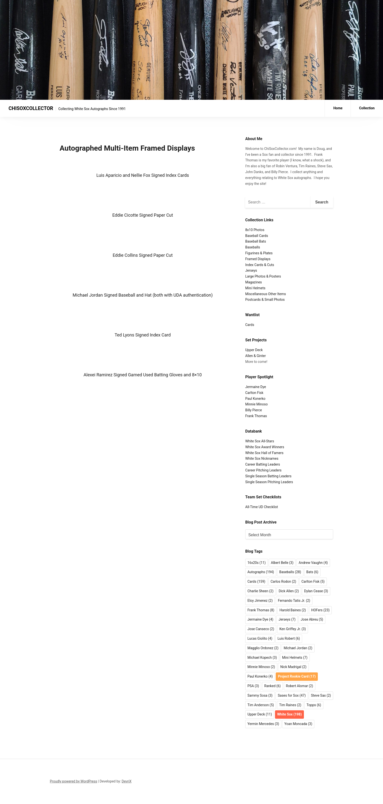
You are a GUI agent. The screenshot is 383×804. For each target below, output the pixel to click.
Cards (249, 325)
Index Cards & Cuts (259, 265)
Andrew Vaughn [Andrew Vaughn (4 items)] (313, 563)
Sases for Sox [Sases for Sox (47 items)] (292, 695)
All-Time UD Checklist (261, 507)
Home (337, 108)
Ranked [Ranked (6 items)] (272, 686)
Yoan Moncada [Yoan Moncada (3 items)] (298, 724)
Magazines (253, 282)
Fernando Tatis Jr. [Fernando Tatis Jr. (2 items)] (294, 601)
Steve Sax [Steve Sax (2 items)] (321, 695)
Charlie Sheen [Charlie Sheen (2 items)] (260, 591)
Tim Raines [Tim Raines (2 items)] (290, 705)
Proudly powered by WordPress (73, 781)
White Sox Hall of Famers (264, 453)
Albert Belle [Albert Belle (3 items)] (282, 563)
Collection (367, 108)
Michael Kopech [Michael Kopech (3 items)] (262, 657)
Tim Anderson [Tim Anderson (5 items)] (260, 705)
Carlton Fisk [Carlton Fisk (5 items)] (313, 581)
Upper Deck (254, 350)
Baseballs (252, 247)
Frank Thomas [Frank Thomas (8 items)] (260, 610)
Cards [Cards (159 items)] (256, 581)
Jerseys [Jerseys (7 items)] (286, 619)
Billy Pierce (253, 410)
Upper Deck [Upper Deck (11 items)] (259, 714)
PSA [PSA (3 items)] (253, 686)
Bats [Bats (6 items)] (312, 572)
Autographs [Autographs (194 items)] (260, 572)
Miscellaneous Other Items (265, 294)
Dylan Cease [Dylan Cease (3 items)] (316, 591)
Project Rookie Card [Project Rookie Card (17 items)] (297, 676)
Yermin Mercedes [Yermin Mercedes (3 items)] (263, 724)
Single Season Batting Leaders (268, 476)
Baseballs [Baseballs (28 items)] (290, 572)
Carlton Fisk (254, 393)
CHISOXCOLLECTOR (31, 108)
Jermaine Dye (255, 387)
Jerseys (251, 270)
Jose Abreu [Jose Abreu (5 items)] (312, 619)
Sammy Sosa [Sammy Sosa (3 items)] (260, 695)
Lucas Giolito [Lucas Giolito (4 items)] (259, 638)
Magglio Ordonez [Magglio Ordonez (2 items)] (262, 648)
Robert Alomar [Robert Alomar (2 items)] (299, 686)
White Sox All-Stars (259, 441)
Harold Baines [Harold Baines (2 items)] (292, 610)
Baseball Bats (255, 241)
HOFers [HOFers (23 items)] (320, 610)
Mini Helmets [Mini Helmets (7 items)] (295, 657)
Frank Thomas (256, 416)
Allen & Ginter (255, 356)
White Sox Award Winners (264, 447)
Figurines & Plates (259, 253)
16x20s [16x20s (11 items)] (256, 563)
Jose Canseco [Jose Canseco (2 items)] (260, 629)
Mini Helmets (255, 288)
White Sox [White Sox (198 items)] (289, 714)
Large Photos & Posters (263, 276)
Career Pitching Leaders (263, 470)
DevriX (126, 781)
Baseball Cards (256, 236)
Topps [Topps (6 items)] (314, 705)
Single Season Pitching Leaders (269, 482)
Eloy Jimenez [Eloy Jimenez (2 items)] (260, 601)
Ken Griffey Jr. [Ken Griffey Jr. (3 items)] (292, 629)
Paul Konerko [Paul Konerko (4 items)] (260, 676)
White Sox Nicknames (261, 458)
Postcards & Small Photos (265, 300)
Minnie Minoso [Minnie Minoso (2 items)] (261, 667)
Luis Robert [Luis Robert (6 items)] (288, 638)
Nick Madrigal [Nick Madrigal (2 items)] (293, 667)
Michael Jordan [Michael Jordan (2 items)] (298, 648)
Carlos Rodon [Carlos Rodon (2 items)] (283, 581)
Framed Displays (257, 259)
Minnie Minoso (256, 404)
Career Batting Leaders (262, 464)
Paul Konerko (255, 399)
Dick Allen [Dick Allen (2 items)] (289, 591)
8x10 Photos (254, 230)
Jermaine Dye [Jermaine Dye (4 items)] (260, 619)
